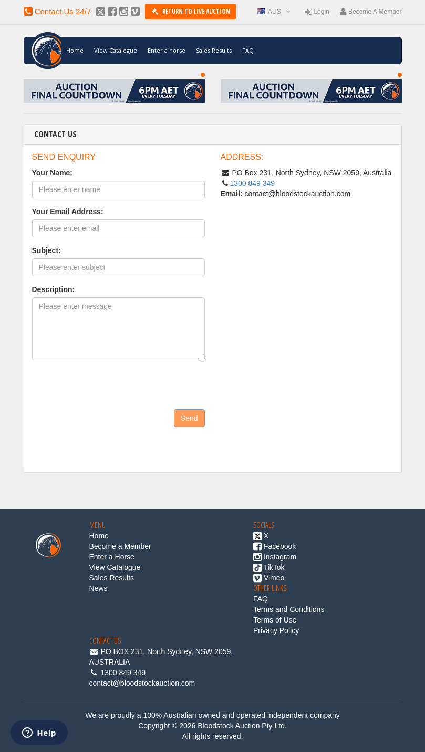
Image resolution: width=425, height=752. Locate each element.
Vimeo (268, 578)
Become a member (371, 11)
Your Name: (52, 172)
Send (189, 418)
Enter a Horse (111, 557)
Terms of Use (274, 620)
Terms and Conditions (288, 609)
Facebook (274, 546)
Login (317, 11)
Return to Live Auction (190, 11)
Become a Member (120, 546)
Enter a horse (166, 50)
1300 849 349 (252, 183)
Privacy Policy (276, 630)
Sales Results (214, 50)
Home (75, 50)
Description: (53, 289)
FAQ (248, 50)
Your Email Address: (67, 211)
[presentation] (112, 455)
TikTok (269, 567)
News (98, 588)
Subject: (46, 250)
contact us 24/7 (57, 11)
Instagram (274, 557)
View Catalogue (115, 50)
